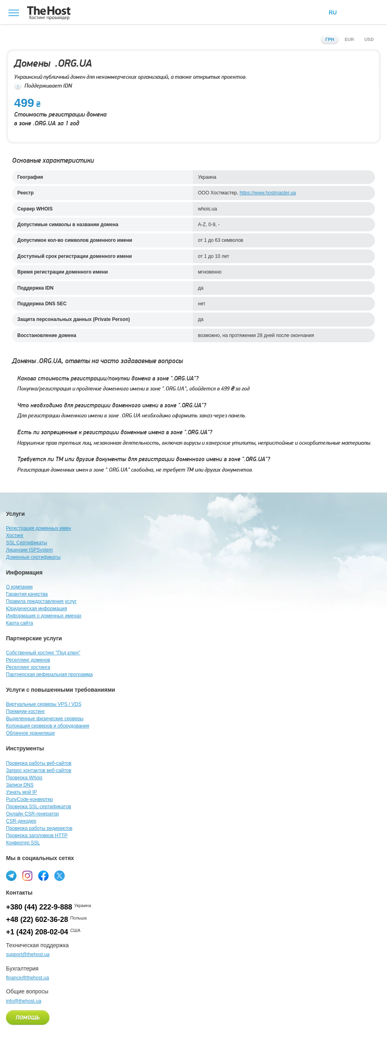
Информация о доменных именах (44, 616)
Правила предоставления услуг (41, 601)
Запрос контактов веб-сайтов (38, 770)
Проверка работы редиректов (39, 828)
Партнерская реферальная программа (49, 674)
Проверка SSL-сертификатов (38, 806)
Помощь (28, 1018)
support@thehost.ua (27, 954)
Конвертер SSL (23, 843)
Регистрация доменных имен (38, 528)
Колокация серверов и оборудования (47, 726)
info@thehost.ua (23, 1001)
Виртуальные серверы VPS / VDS (43, 704)
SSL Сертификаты (26, 543)
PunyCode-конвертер (29, 799)
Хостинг (15, 535)
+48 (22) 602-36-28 (37, 919)
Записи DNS (20, 785)
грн (330, 39)
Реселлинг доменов (28, 660)
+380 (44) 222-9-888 (39, 907)
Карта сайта (19, 623)
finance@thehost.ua (27, 978)
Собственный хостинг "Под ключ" (43, 653)
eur (349, 39)
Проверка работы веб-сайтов (39, 763)
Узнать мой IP (21, 792)
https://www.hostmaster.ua (268, 193)
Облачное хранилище (30, 733)
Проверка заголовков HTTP (37, 835)
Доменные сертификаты (33, 557)
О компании (19, 587)
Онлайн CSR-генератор (32, 814)
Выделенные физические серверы (45, 718)
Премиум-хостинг (25, 711)
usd (369, 39)
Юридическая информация (36, 608)
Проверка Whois (24, 778)
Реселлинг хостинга (28, 667)
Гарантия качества (27, 594)
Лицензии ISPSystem (29, 550)
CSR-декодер (21, 821)
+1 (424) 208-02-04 (37, 932)
